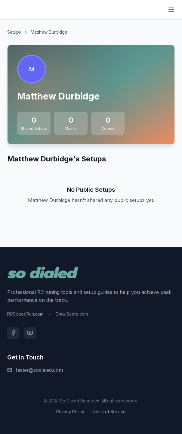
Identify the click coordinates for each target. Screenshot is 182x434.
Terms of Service (108, 411)
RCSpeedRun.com (25, 313)
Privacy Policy (70, 411)
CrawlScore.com (71, 313)
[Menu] (171, 10)
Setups (14, 32)
